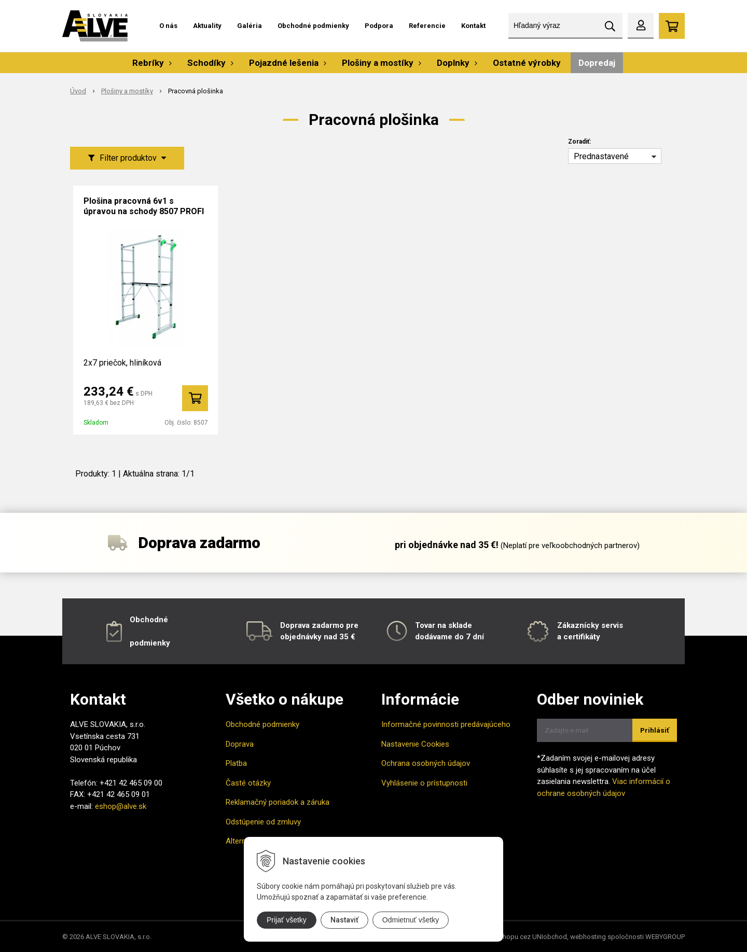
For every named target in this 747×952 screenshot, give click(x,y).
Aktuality (207, 26)
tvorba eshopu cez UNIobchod (521, 937)
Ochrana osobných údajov (425, 763)
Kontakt (473, 26)
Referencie (427, 26)
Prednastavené (601, 156)
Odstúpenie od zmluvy (263, 822)
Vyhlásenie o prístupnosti (424, 783)
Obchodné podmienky (313, 26)
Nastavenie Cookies (415, 744)
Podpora (379, 26)
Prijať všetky (287, 920)
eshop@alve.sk (120, 806)
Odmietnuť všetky (410, 920)
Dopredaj (596, 63)
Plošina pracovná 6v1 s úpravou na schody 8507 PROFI (144, 206)
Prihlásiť (654, 730)
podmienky (150, 643)
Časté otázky (248, 783)
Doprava (240, 744)
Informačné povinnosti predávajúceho (445, 724)
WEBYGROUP (665, 937)
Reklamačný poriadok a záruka (277, 802)
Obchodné (149, 619)
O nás (168, 26)
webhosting (588, 937)
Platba (236, 763)
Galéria (249, 26)
